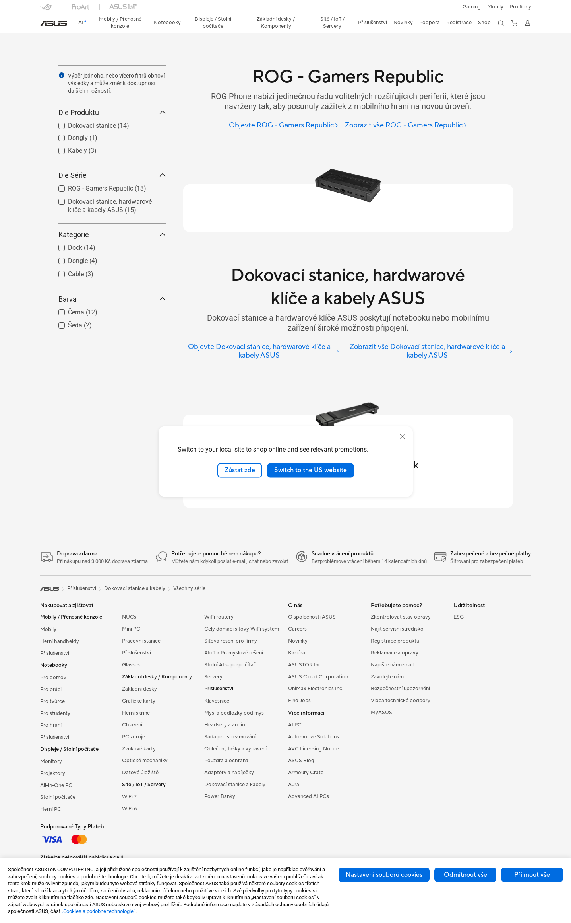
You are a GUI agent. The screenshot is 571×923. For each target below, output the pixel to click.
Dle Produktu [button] (112, 112)
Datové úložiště (140, 772)
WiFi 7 (129, 797)
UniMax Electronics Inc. (315, 688)
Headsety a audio (224, 725)
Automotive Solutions (313, 737)
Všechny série (189, 588)
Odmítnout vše (465, 875)
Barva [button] (112, 299)
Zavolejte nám (387, 677)
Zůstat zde (240, 470)
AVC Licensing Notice (313, 749)
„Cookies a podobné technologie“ (98, 911)
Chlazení (132, 725)
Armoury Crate (305, 772)
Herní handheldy (59, 641)
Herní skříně (136, 713)
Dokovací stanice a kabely (234, 784)
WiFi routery (219, 617)
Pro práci (51, 689)
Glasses (131, 665)
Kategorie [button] (112, 234)
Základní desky (139, 689)
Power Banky (219, 796)
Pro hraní (51, 725)
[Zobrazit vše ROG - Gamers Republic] (406, 125)
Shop (484, 22)
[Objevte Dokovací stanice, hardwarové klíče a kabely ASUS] (261, 351)
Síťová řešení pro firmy (230, 641)
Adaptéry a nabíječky (229, 772)
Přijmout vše (532, 875)
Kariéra (296, 653)
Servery (213, 677)
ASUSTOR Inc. (305, 665)
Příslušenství (54, 653)
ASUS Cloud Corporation (318, 677)
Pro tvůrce (52, 701)
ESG (458, 617)
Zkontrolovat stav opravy (401, 617)
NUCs (129, 617)
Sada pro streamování (230, 737)
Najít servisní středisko (397, 629)
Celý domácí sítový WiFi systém (241, 629)
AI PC (295, 725)
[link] (53, 23)
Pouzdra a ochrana (226, 760)
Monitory (51, 761)
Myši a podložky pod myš (234, 713)
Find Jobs (299, 700)
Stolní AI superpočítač (230, 665)
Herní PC (50, 809)
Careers (297, 629)
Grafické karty (138, 701)
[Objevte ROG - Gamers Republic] (284, 125)
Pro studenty (55, 713)
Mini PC (131, 629)
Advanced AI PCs (308, 796)
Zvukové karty (139, 749)
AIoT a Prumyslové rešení (233, 653)
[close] (402, 437)
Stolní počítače (57, 797)
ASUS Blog (301, 760)
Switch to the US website (310, 470)
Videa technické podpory (400, 700)
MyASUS (381, 712)
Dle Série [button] (112, 175)
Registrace (459, 22)
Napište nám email (392, 665)
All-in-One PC (56, 785)
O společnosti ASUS (312, 617)
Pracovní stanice (141, 641)
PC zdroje (133, 737)
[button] (472, 7)
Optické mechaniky (145, 760)
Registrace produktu (395, 641)
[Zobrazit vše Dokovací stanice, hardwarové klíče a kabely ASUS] (429, 351)
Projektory (52, 773)
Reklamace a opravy (394, 653)
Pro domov (53, 677)
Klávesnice (216, 701)
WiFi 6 (129, 809)
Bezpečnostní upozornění (400, 688)
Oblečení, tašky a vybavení (235, 749)
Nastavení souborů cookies (384, 875)
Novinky (298, 641)
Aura (293, 784)
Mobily (495, 7)
